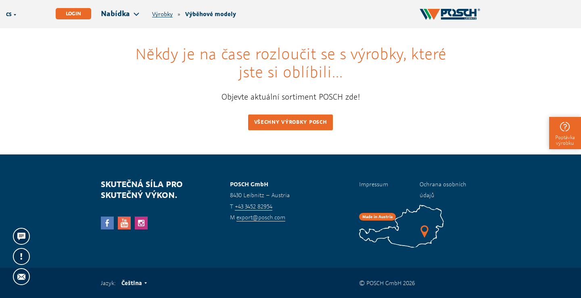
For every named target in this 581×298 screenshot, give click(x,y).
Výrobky (162, 14)
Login (73, 13)
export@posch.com (260, 217)
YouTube (124, 223)
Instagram (141, 223)
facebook (107, 223)
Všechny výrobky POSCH (290, 122)
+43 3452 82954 (253, 206)
